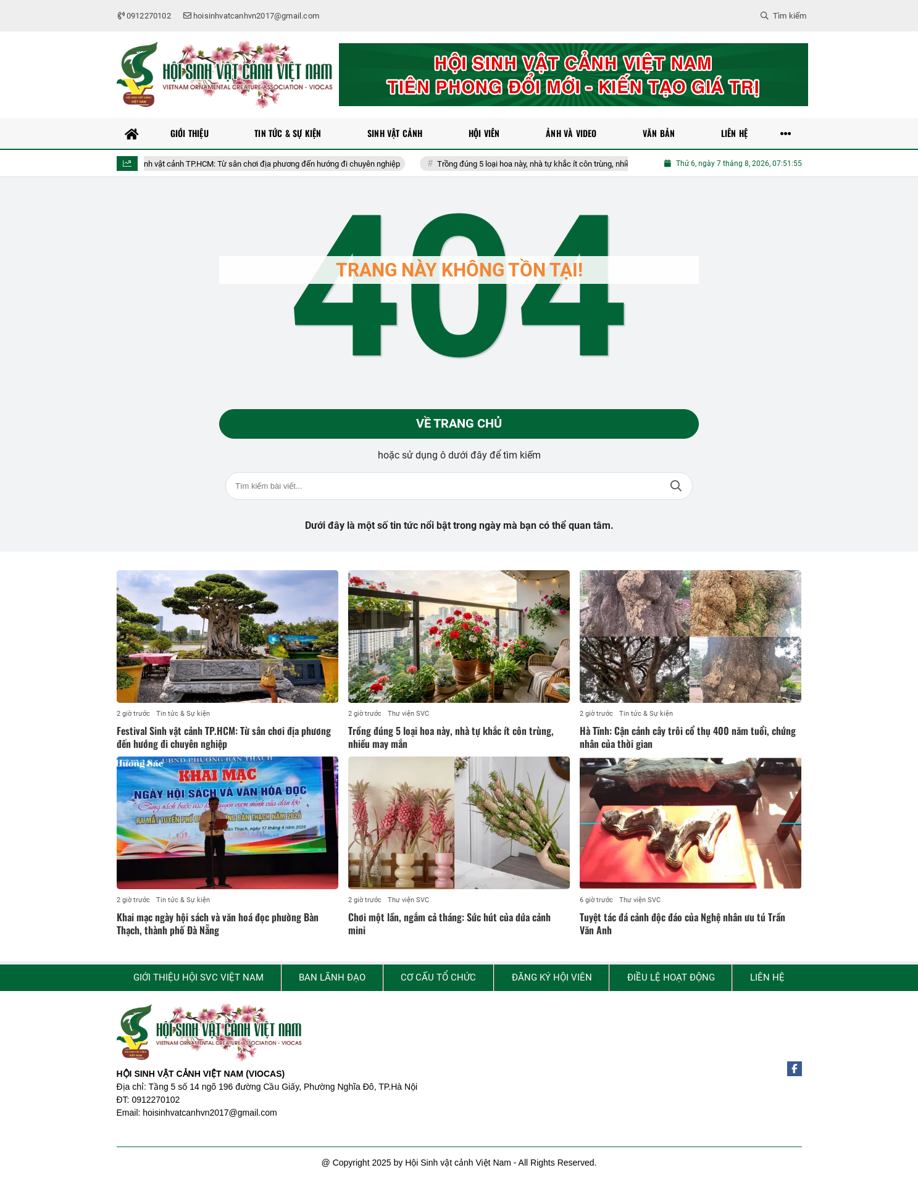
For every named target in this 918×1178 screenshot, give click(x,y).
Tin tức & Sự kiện (183, 714)
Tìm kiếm (676, 486)
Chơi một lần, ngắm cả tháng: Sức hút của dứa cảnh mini (449, 924)
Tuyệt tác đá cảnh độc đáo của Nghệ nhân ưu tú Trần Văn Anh (682, 924)
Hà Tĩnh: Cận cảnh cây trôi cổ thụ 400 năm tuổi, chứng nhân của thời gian (688, 738)
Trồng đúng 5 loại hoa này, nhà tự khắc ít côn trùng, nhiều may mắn (568, 163)
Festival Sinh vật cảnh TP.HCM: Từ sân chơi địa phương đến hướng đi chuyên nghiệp (269, 163)
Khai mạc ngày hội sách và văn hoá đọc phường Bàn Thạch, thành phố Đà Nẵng (218, 924)
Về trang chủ (459, 424)
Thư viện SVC (408, 714)
